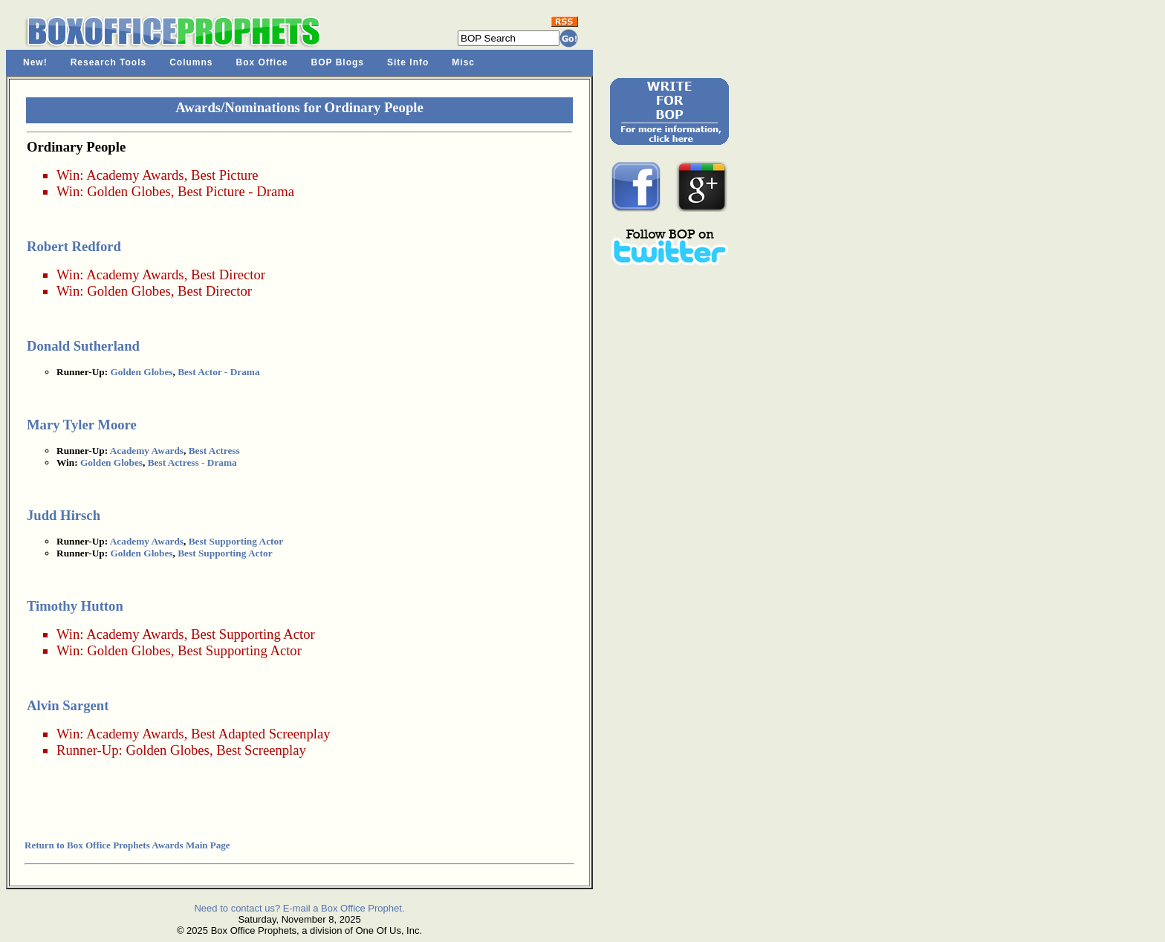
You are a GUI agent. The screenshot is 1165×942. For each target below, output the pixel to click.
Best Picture (225, 175)
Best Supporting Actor (236, 541)
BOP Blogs (337, 62)
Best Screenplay (261, 750)
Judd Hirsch (63, 515)
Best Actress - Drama (192, 462)
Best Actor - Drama (218, 371)
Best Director (228, 274)
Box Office (262, 62)
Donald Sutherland (83, 346)
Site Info (408, 62)
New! (35, 62)
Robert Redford (74, 246)
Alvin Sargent (67, 705)
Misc (463, 62)
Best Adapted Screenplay (261, 733)
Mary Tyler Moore (82, 424)
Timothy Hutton (75, 606)
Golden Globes (128, 191)
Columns (190, 62)
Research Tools (108, 62)
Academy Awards (135, 175)
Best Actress (214, 450)
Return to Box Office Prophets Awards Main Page (127, 845)
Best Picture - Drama (236, 191)
